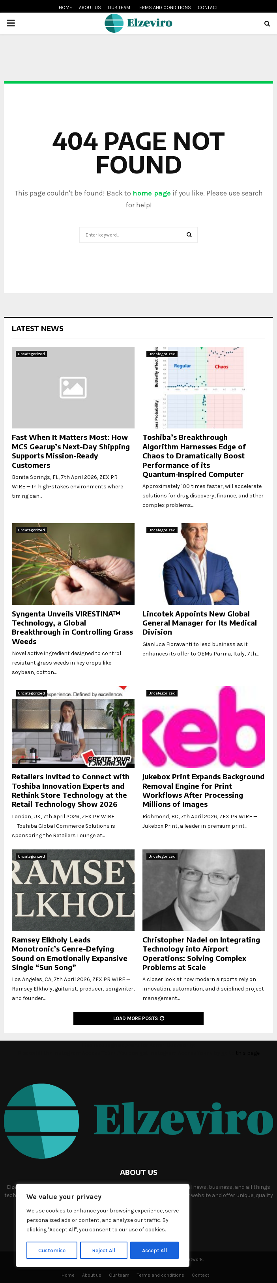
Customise (52, 1250)
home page (152, 193)
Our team (119, 7)
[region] (102, 1225)
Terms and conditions (164, 7)
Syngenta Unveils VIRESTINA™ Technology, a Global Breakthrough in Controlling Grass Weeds (72, 627)
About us (90, 7)
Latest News (38, 328)
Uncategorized (31, 354)
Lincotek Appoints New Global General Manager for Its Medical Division (199, 623)
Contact (208, 7)
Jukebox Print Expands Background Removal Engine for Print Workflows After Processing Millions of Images (203, 790)
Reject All (104, 1250)
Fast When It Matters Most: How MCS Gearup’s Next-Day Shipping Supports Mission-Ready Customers (71, 450)
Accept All (154, 1250)
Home (65, 7)
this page (248, 1053)
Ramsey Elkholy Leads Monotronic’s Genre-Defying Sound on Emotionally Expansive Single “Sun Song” (69, 953)
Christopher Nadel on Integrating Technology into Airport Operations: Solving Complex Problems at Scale (201, 953)
